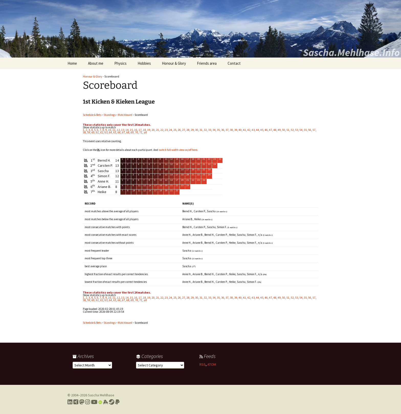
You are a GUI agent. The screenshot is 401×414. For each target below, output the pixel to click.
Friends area (207, 63)
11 (114, 130)
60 (93, 132)
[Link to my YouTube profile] (94, 402)
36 (222, 130)
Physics (120, 63)
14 (127, 130)
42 (248, 130)
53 (296, 130)
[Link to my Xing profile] (75, 402)
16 (135, 130)
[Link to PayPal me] (117, 402)
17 (140, 130)
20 (153, 130)
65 (114, 132)
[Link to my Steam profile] (111, 402)
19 (148, 130)
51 (287, 130)
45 (261, 130)
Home (72, 63)
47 (270, 130)
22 (161, 130)
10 (109, 130)
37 (227, 130)
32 (205, 130)
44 (257, 130)
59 (88, 132)
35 (218, 130)
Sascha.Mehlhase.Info (351, 52)
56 (309, 130)
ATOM (211, 364)
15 (131, 130)
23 (166, 130)
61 (97, 132)
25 (174, 130)
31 (201, 130)
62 (101, 132)
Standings (110, 115)
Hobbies (144, 63)
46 (266, 130)
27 (183, 130)
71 (140, 132)
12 (118, 130)
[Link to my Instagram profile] (87, 402)
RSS (202, 364)
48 (274, 130)
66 (119, 132)
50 (283, 130)
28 (188, 130)
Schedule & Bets (92, 115)
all (145, 132)
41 (244, 130)
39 (235, 130)
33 (209, 130)
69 (132, 132)
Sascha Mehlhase (101, 395)
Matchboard (125, 115)
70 (136, 132)
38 (231, 130)
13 (122, 130)
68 (127, 132)
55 (305, 130)
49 (279, 130)
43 (253, 130)
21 (157, 130)
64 (110, 132)
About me (95, 63)
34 (214, 130)
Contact (234, 63)
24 (170, 130)
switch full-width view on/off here (178, 150)
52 (292, 130)
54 (301, 130)
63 (106, 132)
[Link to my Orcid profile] (100, 402)
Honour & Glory (174, 63)
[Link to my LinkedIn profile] (70, 402)
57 (314, 130)
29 (192, 130)
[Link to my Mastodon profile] (81, 402)
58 (84, 132)
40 (240, 130)
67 (123, 132)
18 (144, 130)
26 (179, 130)
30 (196, 130)
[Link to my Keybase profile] (105, 402)
